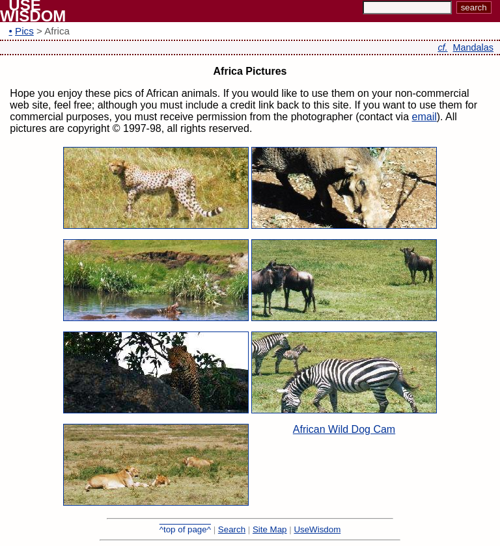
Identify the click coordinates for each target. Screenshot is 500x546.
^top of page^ (185, 529)
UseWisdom (317, 529)
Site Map (270, 529)
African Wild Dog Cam (344, 429)
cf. (442, 47)
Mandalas (473, 47)
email (424, 116)
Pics (24, 30)
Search (231, 529)
